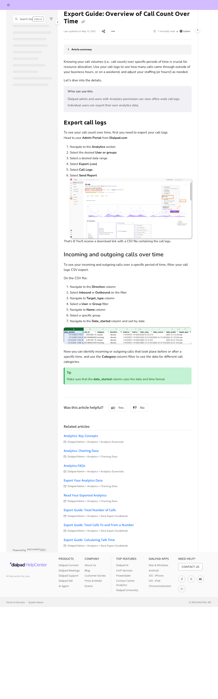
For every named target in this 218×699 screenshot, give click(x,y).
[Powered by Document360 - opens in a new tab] (29, 549)
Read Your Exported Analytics (85, 495)
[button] (29, 19)
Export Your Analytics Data (83, 480)
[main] (128, 281)
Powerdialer (123, 575)
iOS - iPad (154, 580)
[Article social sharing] (103, 31)
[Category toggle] (57, 22)
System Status (35, 602)
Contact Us (190, 567)
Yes (117, 408)
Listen (185, 31)
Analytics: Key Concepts (81, 436)
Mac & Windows (158, 565)
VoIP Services (124, 570)
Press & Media (93, 580)
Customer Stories (95, 575)
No (138, 408)
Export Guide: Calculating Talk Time (89, 540)
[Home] (8, 5)
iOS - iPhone (156, 575)
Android (154, 570)
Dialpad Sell (66, 580)
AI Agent (64, 586)
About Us (90, 565)
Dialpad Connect (69, 565)
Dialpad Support (68, 575)
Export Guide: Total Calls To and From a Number (99, 525)
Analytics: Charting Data (81, 451)
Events (89, 586)
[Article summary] (128, 50)
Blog (87, 570)
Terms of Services (15, 602)
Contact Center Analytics (125, 583)
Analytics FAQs (74, 466)
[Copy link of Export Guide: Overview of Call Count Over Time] (83, 21)
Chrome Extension (160, 586)
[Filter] (51, 19)
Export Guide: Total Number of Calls (90, 510)
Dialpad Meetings (69, 570)
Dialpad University (127, 590)
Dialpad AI (122, 565)
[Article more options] (113, 31)
